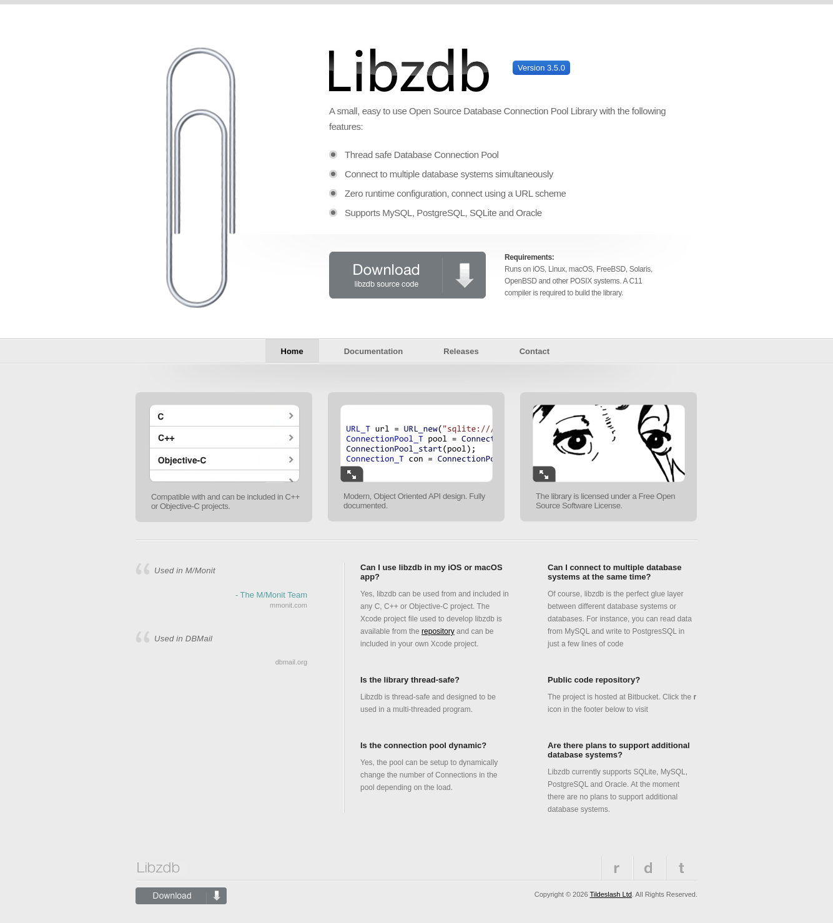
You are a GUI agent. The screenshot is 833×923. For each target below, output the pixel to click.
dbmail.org (291, 662)
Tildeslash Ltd (610, 894)
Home (292, 351)
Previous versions (649, 868)
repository (438, 631)
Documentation (373, 351)
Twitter (681, 868)
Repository (616, 868)
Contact (535, 351)
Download (407, 275)
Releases (460, 351)
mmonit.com (288, 605)
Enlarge (351, 474)
